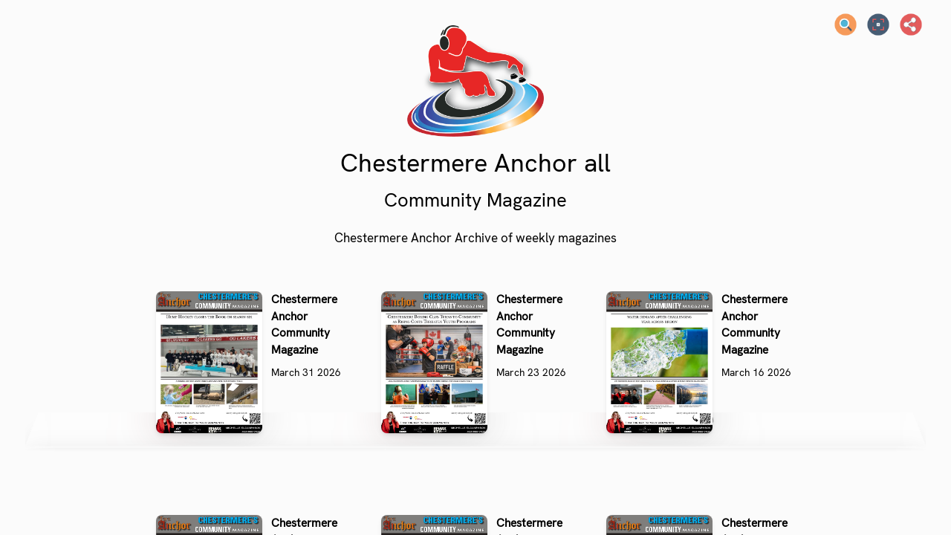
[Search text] (845, 24)
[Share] (911, 24)
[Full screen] (878, 24)
